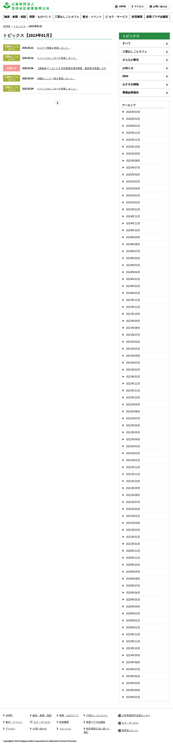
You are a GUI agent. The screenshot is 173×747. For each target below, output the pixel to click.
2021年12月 (133, 467)
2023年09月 (133, 320)
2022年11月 (133, 390)
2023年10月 (133, 313)
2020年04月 (133, 606)
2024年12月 (133, 216)
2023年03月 (133, 362)
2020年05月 (133, 599)
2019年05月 (133, 683)
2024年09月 (133, 237)
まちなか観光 (130, 59)
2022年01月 (133, 460)
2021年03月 (133, 529)
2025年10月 (133, 146)
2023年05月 (133, 348)
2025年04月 (133, 188)
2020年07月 (133, 585)
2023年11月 (133, 306)
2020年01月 (133, 627)
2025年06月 (133, 174)
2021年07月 (133, 501)
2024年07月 (133, 251)
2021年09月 (133, 488)
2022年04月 (133, 439)
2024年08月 (133, 244)
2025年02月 (133, 202)
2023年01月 (133, 376)
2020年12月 (133, 550)
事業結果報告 (130, 92)
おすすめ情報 (130, 84)
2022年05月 (133, 432)
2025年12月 (133, 132)
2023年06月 (133, 341)
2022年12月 (133, 383)
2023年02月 (133, 369)
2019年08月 (133, 662)
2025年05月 (133, 181)
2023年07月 (133, 334)
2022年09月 (133, 404)
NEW (125, 76)
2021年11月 (133, 474)
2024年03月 (133, 279)
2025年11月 (133, 139)
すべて (126, 43)
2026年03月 (133, 111)
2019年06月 (133, 676)
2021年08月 (133, 495)
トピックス (19, 26)
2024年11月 (133, 223)
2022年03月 (133, 446)
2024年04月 (133, 272)
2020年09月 (133, 571)
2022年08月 (133, 411)
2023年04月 (133, 355)
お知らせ (127, 68)
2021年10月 (133, 481)
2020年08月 (133, 578)
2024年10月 (133, 230)
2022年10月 (133, 397)
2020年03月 (133, 613)
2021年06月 (133, 508)
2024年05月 (133, 265)
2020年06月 (133, 592)
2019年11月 (133, 641)
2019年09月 (133, 655)
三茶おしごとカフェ (134, 51)
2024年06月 (133, 258)
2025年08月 (133, 160)
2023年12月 (133, 299)
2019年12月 (133, 634)
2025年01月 (133, 209)
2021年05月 (133, 515)
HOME (6, 26)
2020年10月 (133, 564)
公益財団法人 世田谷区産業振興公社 (26, 6)
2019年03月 (133, 697)
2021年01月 (133, 543)
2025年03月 (133, 195)
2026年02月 (133, 118)
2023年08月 (133, 327)
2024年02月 (133, 286)
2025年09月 (133, 153)
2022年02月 (133, 453)
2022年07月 (133, 418)
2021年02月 (133, 536)
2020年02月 (133, 620)
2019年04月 (133, 690)
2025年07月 (133, 167)
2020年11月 (133, 557)
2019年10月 (133, 648)
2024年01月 (133, 292)
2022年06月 (133, 425)
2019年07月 (133, 669)
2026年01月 (133, 125)
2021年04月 (133, 522)
